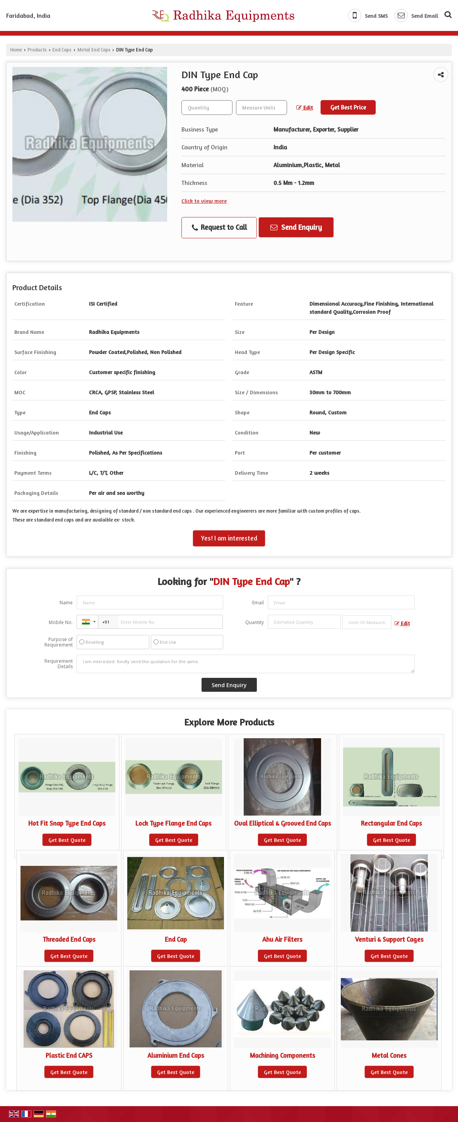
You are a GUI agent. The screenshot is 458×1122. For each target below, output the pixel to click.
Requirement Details (58, 663)
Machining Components (282, 1055)
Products (37, 50)
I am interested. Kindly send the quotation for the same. (246, 664)
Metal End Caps (94, 50)
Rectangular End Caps (391, 823)
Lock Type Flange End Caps (173, 823)
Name (66, 602)
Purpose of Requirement (58, 642)
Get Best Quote (66, 839)
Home (16, 50)
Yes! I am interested (229, 538)
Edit (304, 107)
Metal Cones (389, 1055)
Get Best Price (348, 107)
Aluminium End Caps (175, 1055)
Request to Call (219, 227)
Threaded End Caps (69, 939)
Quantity (254, 622)
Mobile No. (61, 622)
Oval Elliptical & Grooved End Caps (282, 823)
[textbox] (261, 107)
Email (258, 602)
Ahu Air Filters (282, 939)
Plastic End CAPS (69, 1055)
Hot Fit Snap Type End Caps (67, 823)
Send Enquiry (296, 227)
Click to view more (204, 200)
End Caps (62, 50)
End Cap (176, 939)
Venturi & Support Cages (389, 939)
